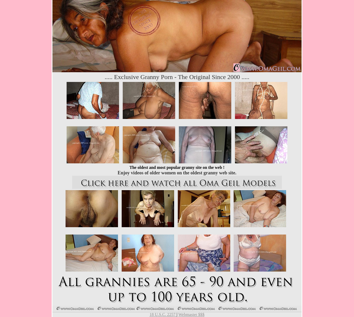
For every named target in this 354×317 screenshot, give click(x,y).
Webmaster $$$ (191, 314)
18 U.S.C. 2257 (162, 314)
